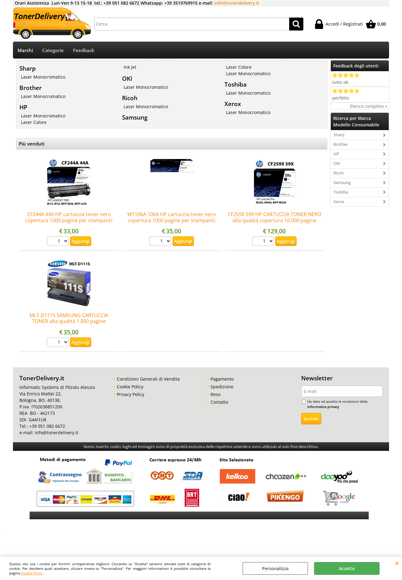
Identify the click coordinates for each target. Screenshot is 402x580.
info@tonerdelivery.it (236, 3)
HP (23, 107)
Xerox (232, 104)
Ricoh (129, 98)
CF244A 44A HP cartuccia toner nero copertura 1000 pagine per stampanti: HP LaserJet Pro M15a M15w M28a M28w (69, 220)
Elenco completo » (368, 106)
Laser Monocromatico (43, 77)
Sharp (27, 68)
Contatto (219, 402)
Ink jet (130, 67)
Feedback (83, 50)
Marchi (25, 50)
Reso (215, 394)
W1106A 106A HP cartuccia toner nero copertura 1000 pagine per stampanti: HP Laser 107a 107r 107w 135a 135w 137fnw (171, 223)
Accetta (347, 568)
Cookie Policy (32, 573)
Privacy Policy (130, 394)
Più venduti (31, 144)
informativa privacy (323, 406)
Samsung (135, 117)
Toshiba (235, 84)
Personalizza (275, 568)
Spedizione (222, 387)
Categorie (53, 50)
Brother (30, 88)
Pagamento (222, 379)
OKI (127, 78)
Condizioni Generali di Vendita (148, 379)
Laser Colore (34, 122)
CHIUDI (397, 563)
